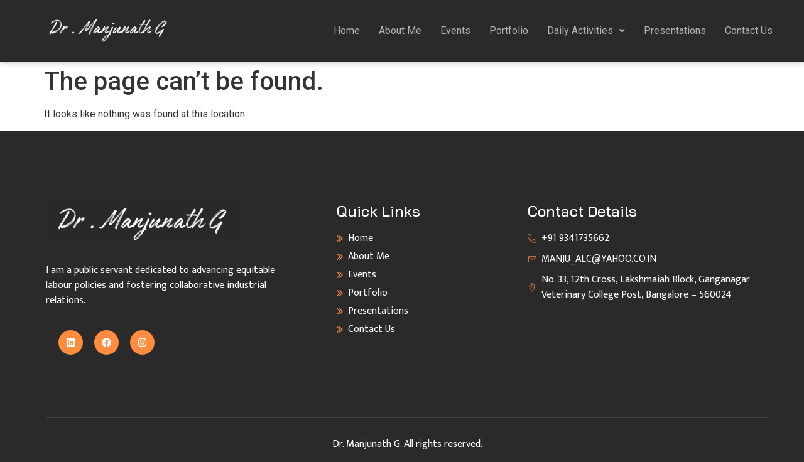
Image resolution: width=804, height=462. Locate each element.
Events (455, 30)
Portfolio (508, 30)
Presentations (675, 30)
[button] (586, 30)
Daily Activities (586, 30)
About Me (400, 30)
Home (347, 30)
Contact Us (749, 30)
